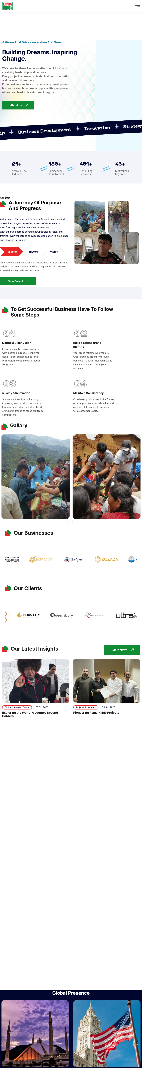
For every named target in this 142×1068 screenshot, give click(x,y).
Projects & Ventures (86, 707)
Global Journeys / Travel (17, 707)
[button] (5, 476)
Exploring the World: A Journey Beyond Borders (30, 714)
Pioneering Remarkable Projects (96, 712)
